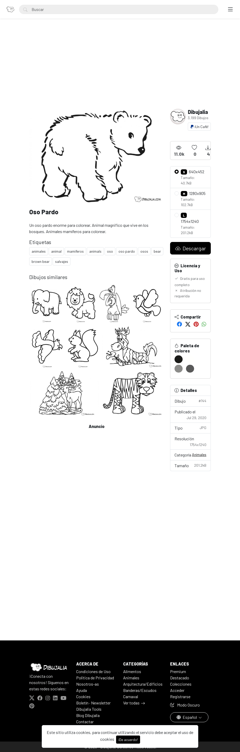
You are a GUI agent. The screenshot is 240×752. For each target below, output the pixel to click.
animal (56, 251)
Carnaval (130, 696)
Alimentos (132, 671)
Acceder (177, 690)
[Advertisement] (120, 69)
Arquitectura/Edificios (143, 683)
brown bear (41, 261)
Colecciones (180, 683)
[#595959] (190, 369)
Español (187, 717)
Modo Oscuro (185, 704)
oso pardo (126, 251)
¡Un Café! (199, 126)
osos (144, 251)
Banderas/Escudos (140, 690)
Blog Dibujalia (88, 715)
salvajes (61, 261)
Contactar (85, 721)
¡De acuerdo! (128, 739)
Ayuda (81, 690)
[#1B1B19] (179, 359)
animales (39, 251)
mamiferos (75, 251)
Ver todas (131, 702)
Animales (199, 454)
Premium (178, 671)
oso (110, 251)
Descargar (190, 248)
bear (157, 251)
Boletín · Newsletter (93, 702)
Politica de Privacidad (95, 677)
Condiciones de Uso (93, 671)
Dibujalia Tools (88, 709)
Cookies (83, 696)
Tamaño (190, 465)
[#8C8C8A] (179, 369)
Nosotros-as (87, 683)
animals (95, 251)
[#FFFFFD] (190, 359)
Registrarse (180, 696)
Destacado (179, 677)
